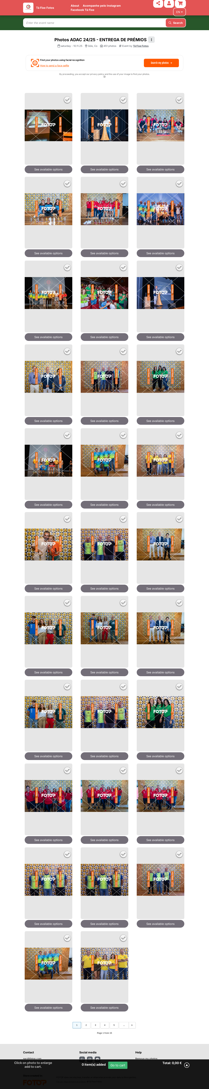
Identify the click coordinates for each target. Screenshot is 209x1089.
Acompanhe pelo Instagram (102, 5)
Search (176, 23)
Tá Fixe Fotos (45, 7)
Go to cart (117, 1065)
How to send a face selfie (54, 65)
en (179, 12)
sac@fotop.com (32, 1058)
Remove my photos (146, 1058)
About (75, 5)
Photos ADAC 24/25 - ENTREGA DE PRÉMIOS (100, 39)
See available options (48, 169)
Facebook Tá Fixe (82, 10)
